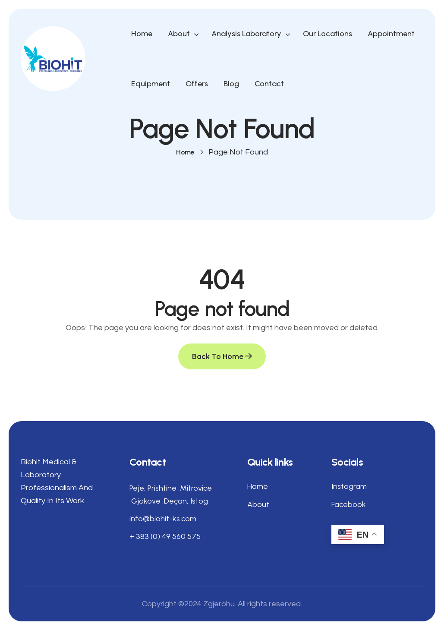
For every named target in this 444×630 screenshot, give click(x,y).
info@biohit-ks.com (162, 518)
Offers (197, 83)
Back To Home (222, 356)
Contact (269, 83)
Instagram (349, 486)
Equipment (150, 83)
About (179, 33)
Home (141, 33)
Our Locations (327, 33)
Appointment (391, 33)
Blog (231, 83)
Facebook (348, 504)
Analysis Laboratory (246, 33)
